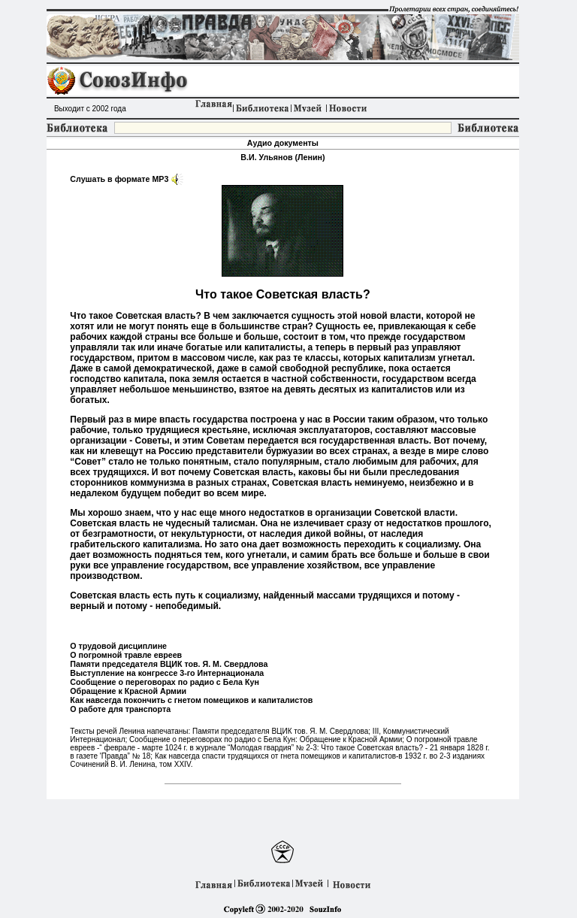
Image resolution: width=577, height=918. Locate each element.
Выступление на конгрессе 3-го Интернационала (167, 672)
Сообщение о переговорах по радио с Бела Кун (164, 681)
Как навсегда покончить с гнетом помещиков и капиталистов (191, 699)
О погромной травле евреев (126, 654)
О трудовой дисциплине (118, 645)
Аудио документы (283, 142)
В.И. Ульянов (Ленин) (282, 157)
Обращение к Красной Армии (128, 690)
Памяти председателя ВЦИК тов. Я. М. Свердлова (168, 663)
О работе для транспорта (120, 708)
